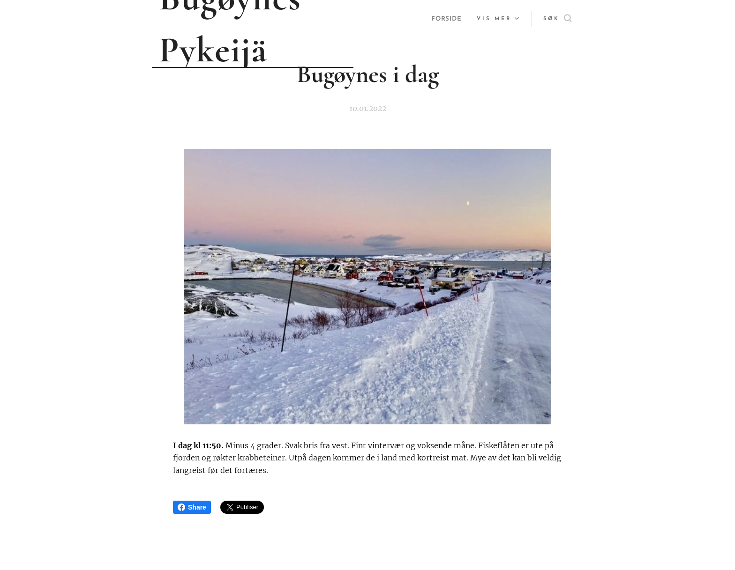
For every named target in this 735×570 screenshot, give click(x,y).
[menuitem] (446, 19)
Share (192, 507)
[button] (557, 19)
